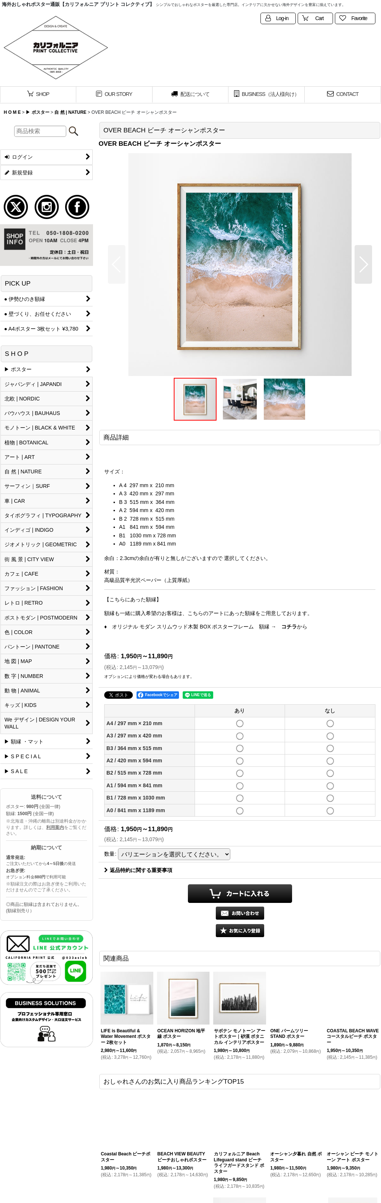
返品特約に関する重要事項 (138, 870)
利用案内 (55, 827)
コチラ (289, 627)
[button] (116, 264)
